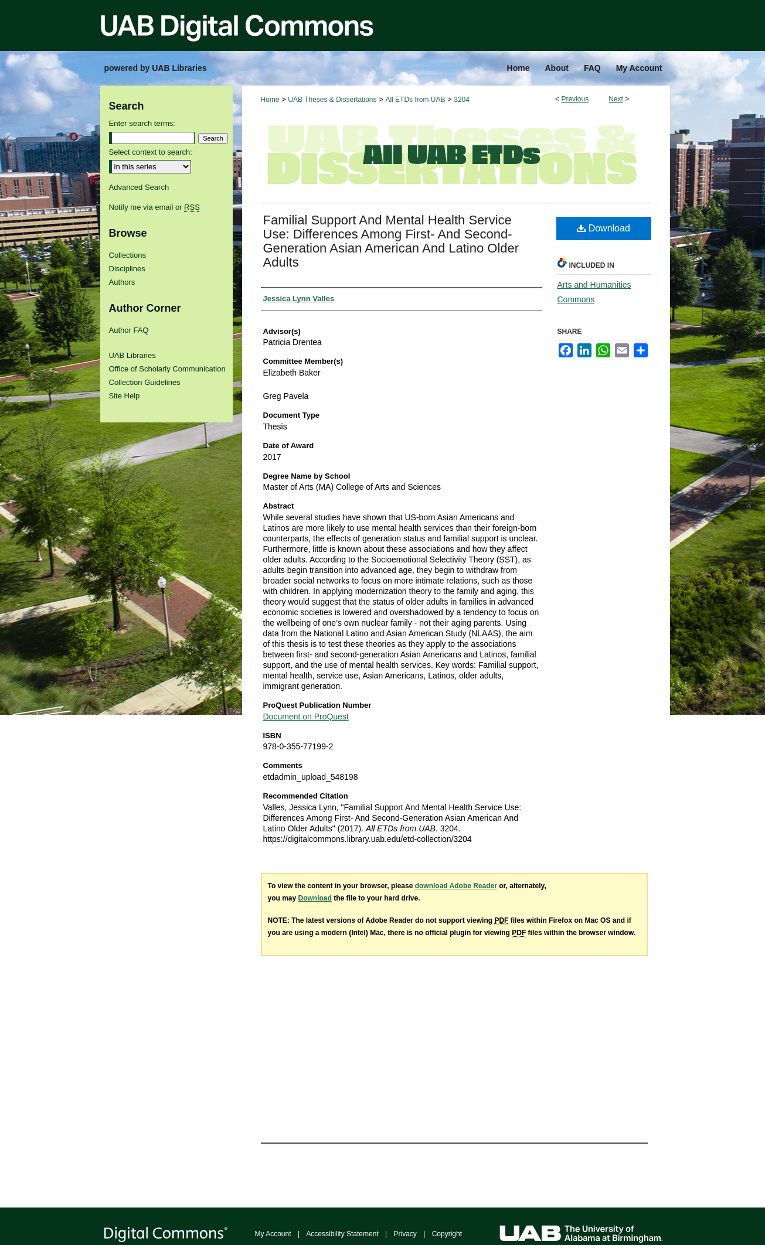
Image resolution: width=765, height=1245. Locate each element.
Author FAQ (129, 330)
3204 (462, 99)
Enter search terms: (142, 123)
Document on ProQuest (306, 716)
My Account (273, 1234)
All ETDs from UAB (415, 99)
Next (615, 99)
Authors (122, 282)
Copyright (447, 1234)
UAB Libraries (132, 355)
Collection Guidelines (145, 382)
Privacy (405, 1234)
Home (270, 99)
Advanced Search (139, 187)
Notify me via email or (154, 207)
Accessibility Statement (342, 1234)
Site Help (124, 395)
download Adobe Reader (456, 886)
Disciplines (127, 268)
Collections (128, 255)
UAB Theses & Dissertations (332, 99)
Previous (575, 99)
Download (603, 228)
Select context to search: (150, 152)
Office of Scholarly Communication (167, 368)
